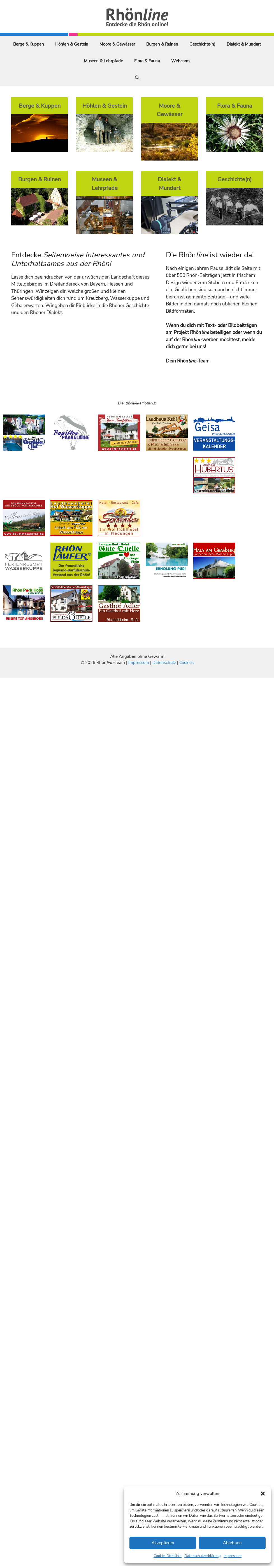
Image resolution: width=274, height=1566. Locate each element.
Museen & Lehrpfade (103, 61)
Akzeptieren (163, 1543)
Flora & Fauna (147, 61)
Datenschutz (164, 662)
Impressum (233, 1555)
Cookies (186, 662)
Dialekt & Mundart (244, 44)
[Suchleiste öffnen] (137, 77)
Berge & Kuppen (28, 44)
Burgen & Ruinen (162, 44)
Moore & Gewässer (117, 44)
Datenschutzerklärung (202, 1555)
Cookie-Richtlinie (168, 1555)
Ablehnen (232, 1543)
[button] (263, 1493)
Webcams (180, 61)
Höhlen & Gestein (71, 44)
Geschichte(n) (202, 44)
